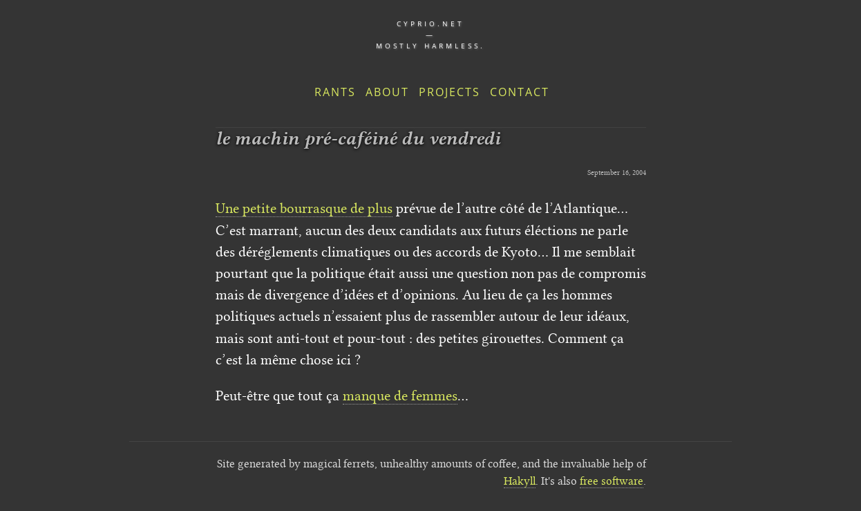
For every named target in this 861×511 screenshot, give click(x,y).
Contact (519, 92)
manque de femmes (400, 395)
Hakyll (520, 480)
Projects (449, 92)
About (387, 92)
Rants (335, 92)
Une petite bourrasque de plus (304, 208)
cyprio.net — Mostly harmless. (430, 34)
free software (611, 480)
